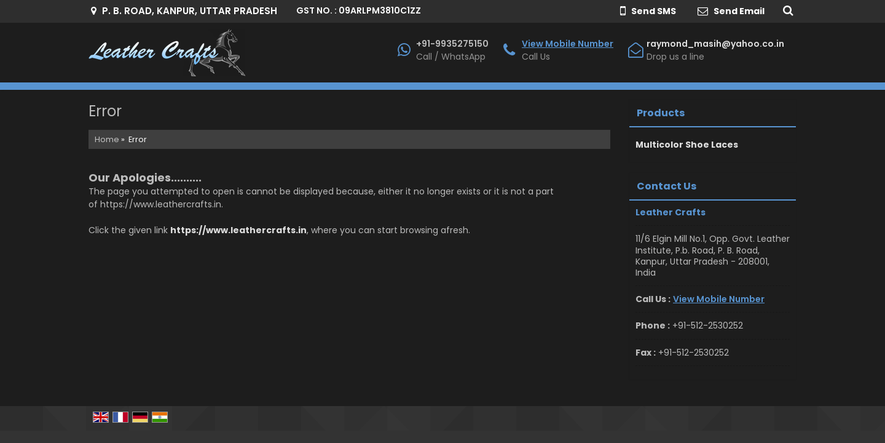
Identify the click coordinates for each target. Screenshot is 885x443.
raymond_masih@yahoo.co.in (715, 44)
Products (661, 113)
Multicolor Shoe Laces (686, 144)
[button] (567, 44)
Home (107, 139)
